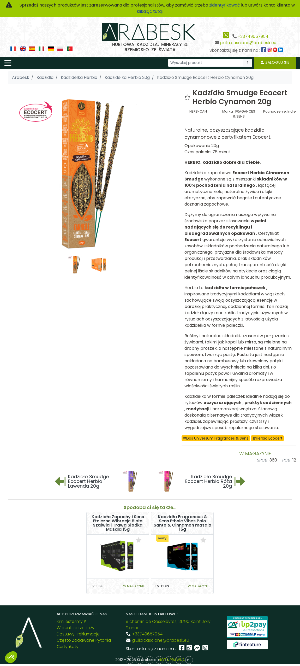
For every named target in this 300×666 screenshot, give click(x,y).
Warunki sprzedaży (75, 628)
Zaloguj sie (275, 62)
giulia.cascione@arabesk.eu (248, 43)
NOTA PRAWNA (172, 659)
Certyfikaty (68, 647)
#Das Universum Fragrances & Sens (215, 438)
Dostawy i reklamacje (78, 634)
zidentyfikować (225, 5)
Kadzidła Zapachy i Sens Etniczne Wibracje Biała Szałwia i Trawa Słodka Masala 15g (118, 523)
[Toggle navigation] (7, 63)
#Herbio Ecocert (268, 438)
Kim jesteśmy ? (71, 621)
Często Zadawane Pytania (84, 640)
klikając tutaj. (150, 11)
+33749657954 (253, 36)
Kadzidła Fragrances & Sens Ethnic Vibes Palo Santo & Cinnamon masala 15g (182, 523)
